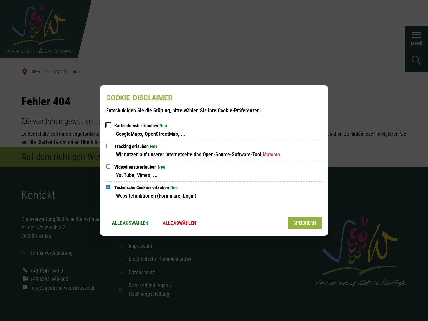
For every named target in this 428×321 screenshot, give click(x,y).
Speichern (304, 223)
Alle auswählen (130, 223)
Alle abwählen (179, 223)
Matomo (271, 155)
